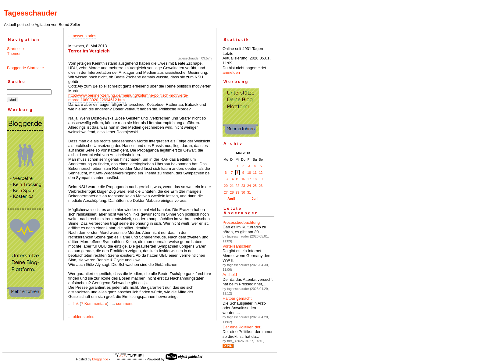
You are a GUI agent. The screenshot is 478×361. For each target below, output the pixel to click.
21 (232, 186)
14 (232, 179)
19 (260, 179)
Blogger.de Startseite (25, 68)
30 (243, 192)
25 (255, 186)
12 (260, 172)
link (76, 303)
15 (237, 179)
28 (232, 192)
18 (255, 179)
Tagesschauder (30, 13)
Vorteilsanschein (237, 246)
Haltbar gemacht (237, 298)
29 (237, 192)
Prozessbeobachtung (241, 222)
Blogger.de (100, 359)
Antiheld (230, 274)
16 (243, 179)
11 (255, 172)
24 (249, 186)
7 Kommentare (94, 303)
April (231, 198)
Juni (255, 198)
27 (226, 192)
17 (249, 179)
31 (249, 192)
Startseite (15, 48)
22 (237, 186)
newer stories (84, 36)
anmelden (231, 72)
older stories (83, 316)
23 (243, 186)
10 (249, 172)
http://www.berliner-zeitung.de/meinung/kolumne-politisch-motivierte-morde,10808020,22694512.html (128, 97)
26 (260, 186)
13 (226, 179)
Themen (14, 53)
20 (226, 186)
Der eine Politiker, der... (243, 327)
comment (124, 303)
